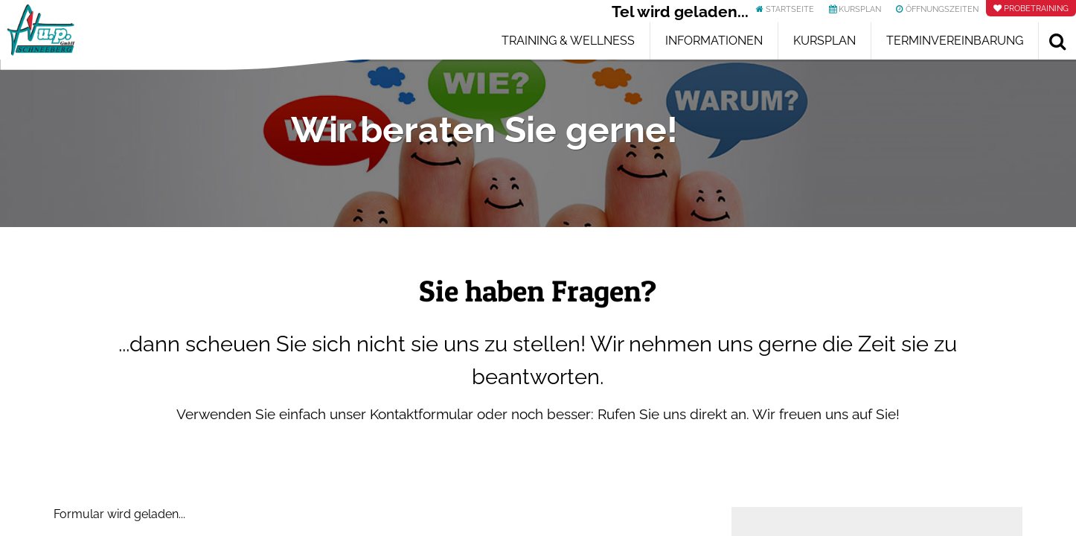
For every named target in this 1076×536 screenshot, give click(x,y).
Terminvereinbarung (954, 41)
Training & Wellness (568, 41)
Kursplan (824, 41)
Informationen (714, 41)
